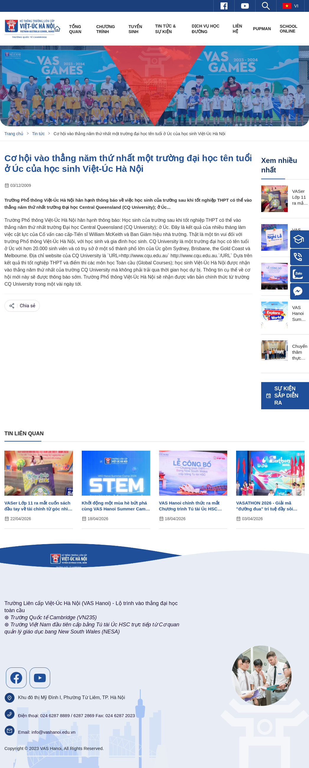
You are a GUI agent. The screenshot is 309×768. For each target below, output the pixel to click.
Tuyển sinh (135, 29)
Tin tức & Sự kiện (165, 29)
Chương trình (105, 29)
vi (290, 6)
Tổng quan (75, 29)
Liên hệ (237, 29)
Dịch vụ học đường (206, 29)
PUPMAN (262, 28)
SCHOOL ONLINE (288, 28)
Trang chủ (13, 133)
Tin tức (38, 133)
